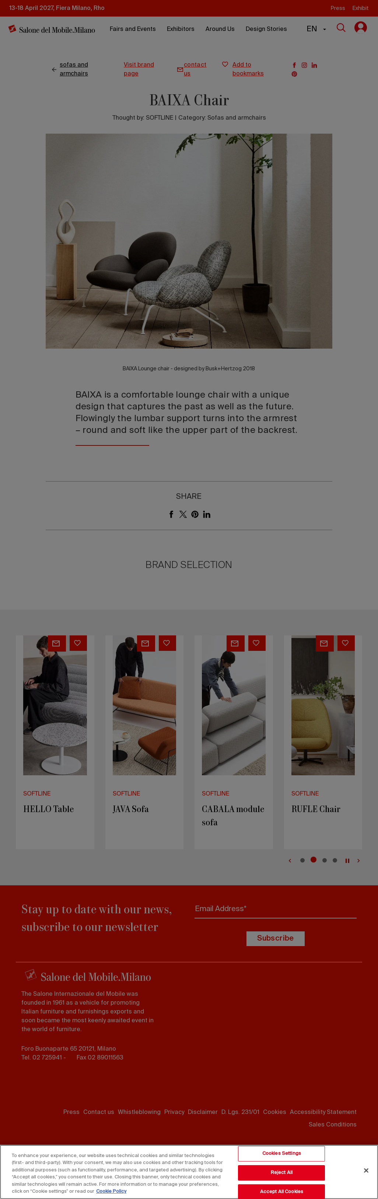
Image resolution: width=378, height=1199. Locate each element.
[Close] (366, 1171)
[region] (189, 1172)
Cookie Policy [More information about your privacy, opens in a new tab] (111, 1191)
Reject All (282, 1172)
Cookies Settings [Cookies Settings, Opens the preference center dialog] (281, 1154)
